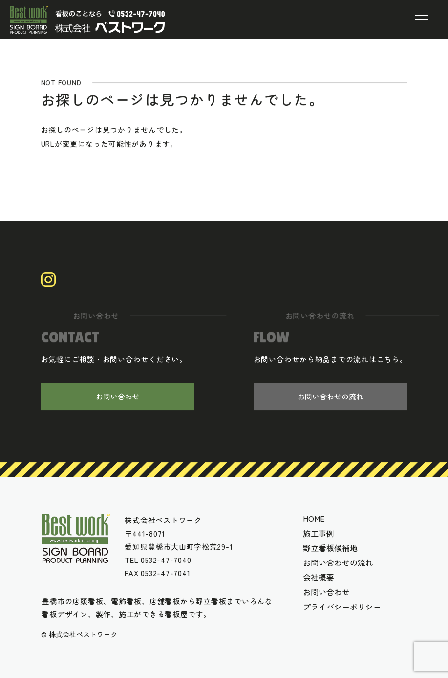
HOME (314, 518)
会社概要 (318, 577)
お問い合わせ (118, 397)
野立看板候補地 (330, 548)
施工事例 (318, 533)
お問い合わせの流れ (330, 397)
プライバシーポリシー (342, 606)
